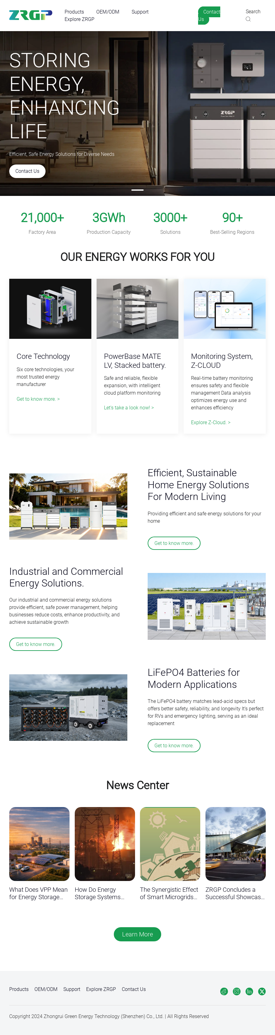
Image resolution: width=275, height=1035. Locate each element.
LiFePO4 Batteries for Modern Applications (194, 678)
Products (74, 12)
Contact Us (209, 15)
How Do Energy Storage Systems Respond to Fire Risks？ (98, 893)
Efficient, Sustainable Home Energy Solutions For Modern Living (198, 484)
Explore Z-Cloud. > (210, 422)
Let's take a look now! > (129, 408)
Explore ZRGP (79, 19)
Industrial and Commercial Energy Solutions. (66, 577)
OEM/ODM (107, 12)
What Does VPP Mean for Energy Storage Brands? (38, 893)
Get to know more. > (38, 399)
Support (140, 12)
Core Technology (43, 356)
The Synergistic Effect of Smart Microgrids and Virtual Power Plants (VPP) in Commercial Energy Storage (169, 893)
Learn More (137, 934)
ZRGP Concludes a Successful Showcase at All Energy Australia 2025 (234, 893)
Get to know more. (174, 543)
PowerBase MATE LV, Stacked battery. (135, 361)
